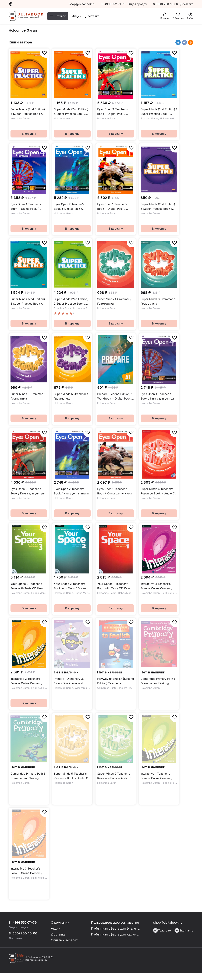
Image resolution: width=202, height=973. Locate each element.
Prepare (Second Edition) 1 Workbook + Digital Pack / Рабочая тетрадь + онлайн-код (115, 396)
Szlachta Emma (149, 118)
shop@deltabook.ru (82, 4)
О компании (60, 922)
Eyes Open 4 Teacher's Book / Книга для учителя (158, 396)
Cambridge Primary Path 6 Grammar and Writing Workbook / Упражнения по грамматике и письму (158, 681)
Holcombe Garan (20, 118)
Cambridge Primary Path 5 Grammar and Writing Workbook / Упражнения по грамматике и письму (27, 776)
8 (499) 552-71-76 (113, 4)
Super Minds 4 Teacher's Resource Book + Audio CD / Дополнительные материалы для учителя (159, 491)
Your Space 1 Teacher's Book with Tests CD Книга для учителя (114, 586)
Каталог (60, 16)
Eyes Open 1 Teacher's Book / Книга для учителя (114, 491)
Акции (77, 16)
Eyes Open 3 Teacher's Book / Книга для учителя (27, 491)
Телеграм (162, 930)
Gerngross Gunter (107, 687)
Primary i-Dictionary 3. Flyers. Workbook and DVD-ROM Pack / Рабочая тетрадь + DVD (71, 681)
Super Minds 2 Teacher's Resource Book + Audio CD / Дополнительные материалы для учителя (115, 776)
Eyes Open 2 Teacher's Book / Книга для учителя (71, 491)
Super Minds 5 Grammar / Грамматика (71, 396)
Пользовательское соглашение (115, 922)
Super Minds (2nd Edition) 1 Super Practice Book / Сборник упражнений (159, 111)
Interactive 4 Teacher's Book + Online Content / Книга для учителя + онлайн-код (156, 586)
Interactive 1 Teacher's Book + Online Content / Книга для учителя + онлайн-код (156, 776)
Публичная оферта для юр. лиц (115, 934)
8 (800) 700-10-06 (166, 4)
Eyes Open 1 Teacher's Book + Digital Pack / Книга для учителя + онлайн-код (112, 206)
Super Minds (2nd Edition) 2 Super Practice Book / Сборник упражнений (71, 301)
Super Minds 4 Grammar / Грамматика (114, 301)
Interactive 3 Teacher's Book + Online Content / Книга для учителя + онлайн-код (26, 871)
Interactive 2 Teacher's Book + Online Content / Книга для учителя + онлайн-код (26, 681)
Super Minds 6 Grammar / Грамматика (27, 396)
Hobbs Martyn (39, 592)
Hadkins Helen (169, 592)
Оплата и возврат (64, 940)
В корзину (29, 133)
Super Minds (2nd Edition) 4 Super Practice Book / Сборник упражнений (71, 111)
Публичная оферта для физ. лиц (115, 928)
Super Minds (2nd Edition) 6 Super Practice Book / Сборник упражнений (158, 206)
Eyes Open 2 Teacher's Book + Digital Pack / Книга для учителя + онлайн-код (69, 206)
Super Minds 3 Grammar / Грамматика (158, 301)
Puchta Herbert (128, 687)
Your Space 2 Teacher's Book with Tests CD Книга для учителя (71, 586)
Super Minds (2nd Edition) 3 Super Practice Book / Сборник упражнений (27, 301)
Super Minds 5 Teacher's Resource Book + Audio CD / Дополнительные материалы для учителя (72, 776)
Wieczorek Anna (84, 687)
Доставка (93, 16)
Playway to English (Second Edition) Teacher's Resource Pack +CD (115, 681)
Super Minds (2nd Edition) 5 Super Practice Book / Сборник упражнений (27, 111)
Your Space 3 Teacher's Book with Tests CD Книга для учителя (27, 586)
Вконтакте (184, 930)
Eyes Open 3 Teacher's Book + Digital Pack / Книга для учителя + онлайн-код (112, 111)
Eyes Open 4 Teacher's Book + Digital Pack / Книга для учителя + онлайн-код (25, 206)
